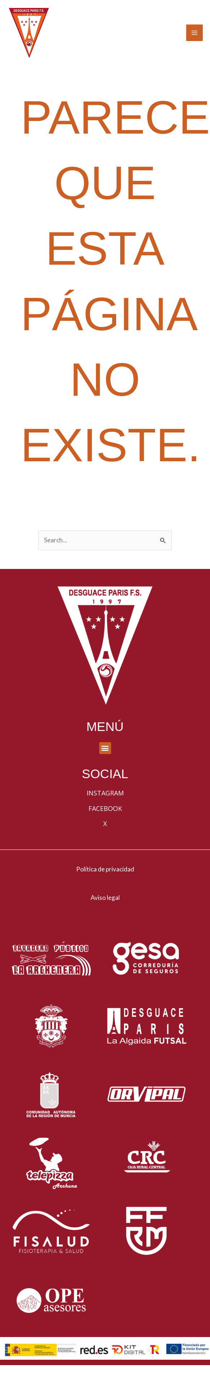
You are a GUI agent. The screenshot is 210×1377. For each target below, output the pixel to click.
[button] (105, 761)
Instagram (105, 806)
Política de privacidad (105, 881)
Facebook (105, 821)
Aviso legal (105, 910)
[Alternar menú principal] (194, 39)
